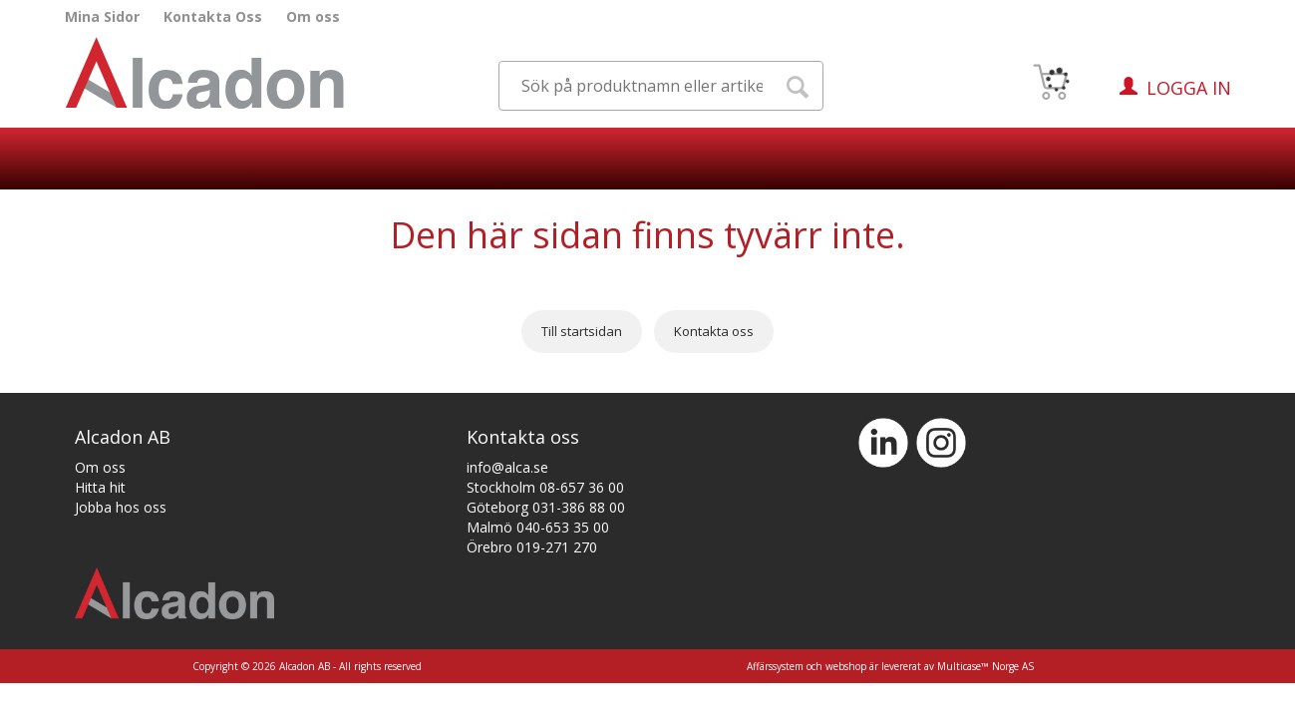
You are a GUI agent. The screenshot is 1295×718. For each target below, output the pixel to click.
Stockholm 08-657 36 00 (545, 487)
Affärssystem (775, 666)
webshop (845, 666)
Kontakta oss (714, 331)
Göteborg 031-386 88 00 (546, 507)
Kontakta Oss (212, 16)
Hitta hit (100, 487)
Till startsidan (581, 331)
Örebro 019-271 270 (532, 547)
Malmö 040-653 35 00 (538, 527)
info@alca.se (507, 467)
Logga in (1188, 88)
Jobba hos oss (120, 507)
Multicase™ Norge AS (985, 666)
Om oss (313, 16)
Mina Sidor (102, 16)
